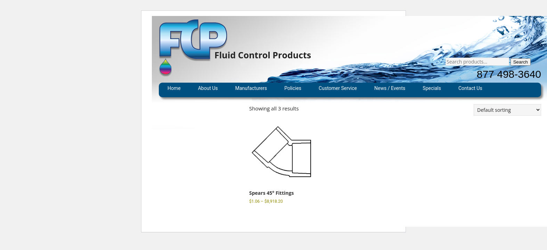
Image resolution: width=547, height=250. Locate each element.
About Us (208, 88)
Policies (292, 88)
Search (520, 62)
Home (174, 88)
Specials (432, 88)
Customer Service (338, 88)
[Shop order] (507, 110)
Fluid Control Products (262, 55)
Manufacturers (251, 88)
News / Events (389, 88)
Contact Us (470, 88)
